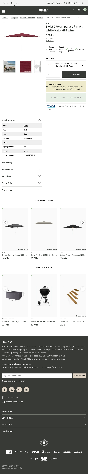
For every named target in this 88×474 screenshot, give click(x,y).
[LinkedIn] (26, 389)
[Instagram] (12, 389)
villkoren (21, 381)
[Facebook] (4, 389)
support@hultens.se (55, 3)
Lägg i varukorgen (74, 74)
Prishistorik (50, 41)
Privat (6, 3)
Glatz (48, 23)
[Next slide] (36, 67)
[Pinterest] (19, 389)
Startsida (5, 17)
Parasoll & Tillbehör (27, 17)
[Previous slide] (8, 67)
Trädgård (14, 17)
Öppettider (80, 3)
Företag (15, 3)
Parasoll (40, 17)
